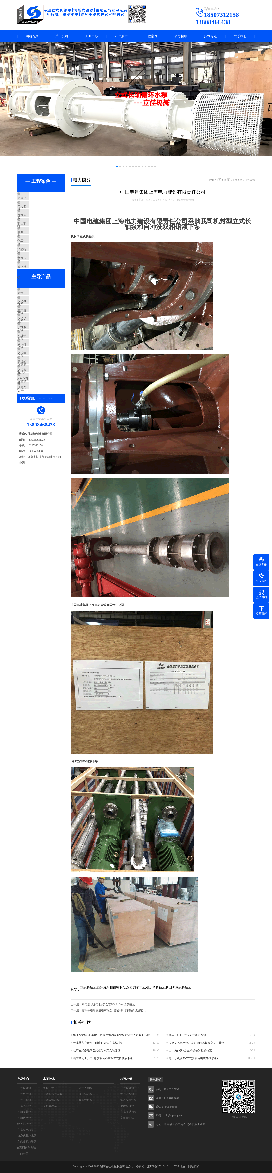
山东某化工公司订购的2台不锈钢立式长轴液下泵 (103, 1058)
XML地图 (179, 1166)
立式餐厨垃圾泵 (37, 428)
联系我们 (240, 36)
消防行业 (32, 269)
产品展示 (121, 36)
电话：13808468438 (167, 1098)
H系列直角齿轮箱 (38, 439)
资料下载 (48, 1088)
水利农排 (32, 222)
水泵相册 (126, 1079)
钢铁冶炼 (32, 198)
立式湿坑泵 (34, 346)
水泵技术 (49, 1079)
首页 (227, 180)
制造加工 (32, 280)
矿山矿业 (32, 233)
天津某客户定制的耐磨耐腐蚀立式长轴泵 (98, 1043)
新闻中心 (91, 36)
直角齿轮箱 (50, 1106)
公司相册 (180, 36)
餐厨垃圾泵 (86, 1100)
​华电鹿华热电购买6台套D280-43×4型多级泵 (108, 1004)
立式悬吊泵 (34, 334)
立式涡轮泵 (34, 357)
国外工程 (32, 245)
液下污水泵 (127, 1094)
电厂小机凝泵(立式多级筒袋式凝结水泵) (193, 1058)
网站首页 (32, 36)
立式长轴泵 (34, 322)
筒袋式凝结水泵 (37, 416)
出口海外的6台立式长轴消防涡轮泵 (190, 1051)
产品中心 (23, 1079)
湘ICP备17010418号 (159, 1166)
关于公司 (61, 36)
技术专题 (210, 36)
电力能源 (32, 210)
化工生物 (32, 257)
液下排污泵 (34, 393)
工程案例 (151, 36)
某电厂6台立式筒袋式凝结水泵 (187, 1035)
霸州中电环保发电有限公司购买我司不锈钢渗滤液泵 (114, 1010)
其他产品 (32, 451)
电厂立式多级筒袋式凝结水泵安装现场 (96, 1051)
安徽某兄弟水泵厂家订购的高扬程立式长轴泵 (196, 1043)
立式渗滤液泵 (51, 1100)
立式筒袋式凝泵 (52, 1094)
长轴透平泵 (34, 381)
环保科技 (32, 292)
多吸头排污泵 (128, 1100)
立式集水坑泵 (35, 404)
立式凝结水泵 (128, 1112)
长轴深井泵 (34, 369)
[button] (117, 167)
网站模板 (193, 1166)
